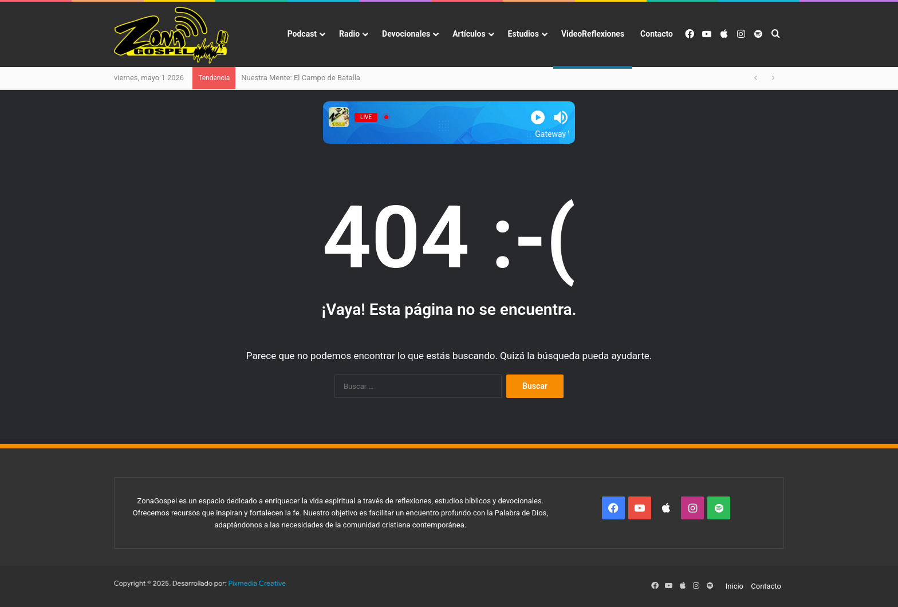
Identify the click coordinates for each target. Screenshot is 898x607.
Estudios (523, 33)
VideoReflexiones (592, 33)
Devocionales (406, 33)
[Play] (537, 117)
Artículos (468, 33)
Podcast (302, 33)
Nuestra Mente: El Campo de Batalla (300, 77)
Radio (349, 33)
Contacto (656, 33)
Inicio (734, 586)
